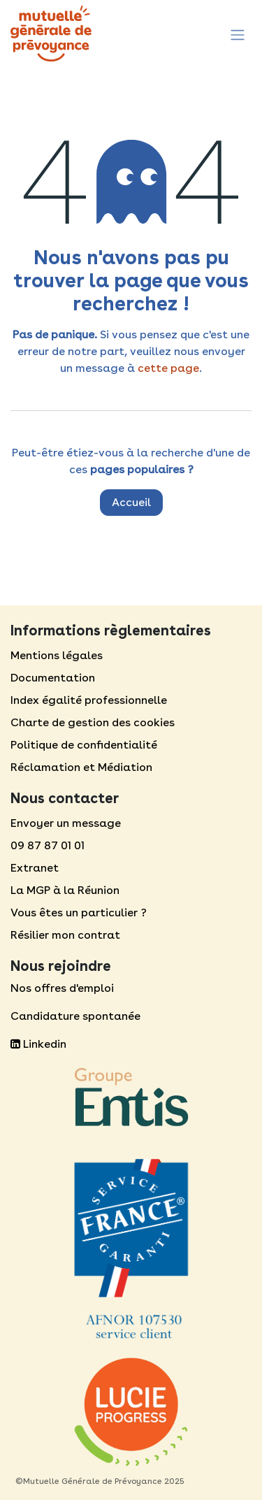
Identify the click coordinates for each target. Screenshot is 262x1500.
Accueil (131, 502)
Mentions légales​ (56, 655)
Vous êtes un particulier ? (78, 912)
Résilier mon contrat (65, 935)
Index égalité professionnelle (88, 700)
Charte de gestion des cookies (92, 722)
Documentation (52, 677)
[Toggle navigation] (238, 33)
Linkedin (38, 1044)
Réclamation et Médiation (81, 767)
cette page (168, 368)
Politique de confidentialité (83, 744)
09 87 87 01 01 (47, 845)
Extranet (34, 867)
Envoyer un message (65, 823)
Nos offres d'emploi (62, 988)
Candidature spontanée (75, 1016)
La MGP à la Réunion (64, 890)
